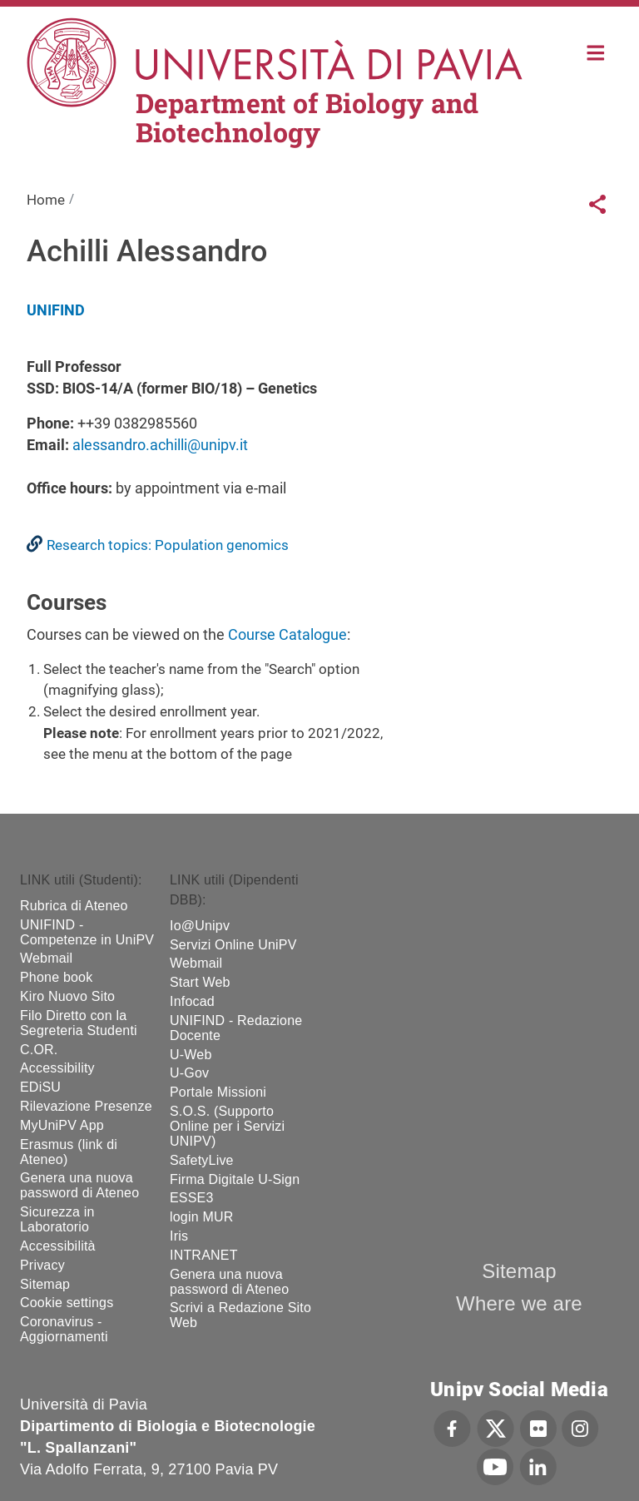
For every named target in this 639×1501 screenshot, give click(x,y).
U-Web (191, 1055)
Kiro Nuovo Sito (67, 996)
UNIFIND (56, 310)
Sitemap (45, 1284)
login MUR (202, 1217)
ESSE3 (192, 1198)
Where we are (519, 1303)
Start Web (200, 982)
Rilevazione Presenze (86, 1106)
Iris (179, 1236)
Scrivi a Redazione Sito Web (240, 1315)
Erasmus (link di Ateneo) (68, 1152)
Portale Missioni (218, 1092)
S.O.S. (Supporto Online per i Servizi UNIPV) (227, 1126)
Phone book (56, 977)
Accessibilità (58, 1246)
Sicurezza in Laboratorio (57, 1219)
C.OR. (38, 1050)
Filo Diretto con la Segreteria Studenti (78, 1023)
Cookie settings (66, 1302)
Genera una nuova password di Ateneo (79, 1185)
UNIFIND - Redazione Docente (236, 1028)
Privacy (42, 1265)
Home (596, 51)
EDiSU (40, 1087)
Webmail (46, 958)
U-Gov (189, 1073)
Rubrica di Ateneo (74, 906)
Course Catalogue (287, 634)
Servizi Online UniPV (233, 945)
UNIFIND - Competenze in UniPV (87, 932)
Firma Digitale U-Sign (235, 1179)
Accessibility (57, 1068)
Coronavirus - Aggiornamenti (64, 1329)
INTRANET (204, 1255)
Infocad (192, 1001)
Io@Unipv (200, 926)
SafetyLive (202, 1160)
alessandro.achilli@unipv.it (160, 444)
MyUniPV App (62, 1125)
